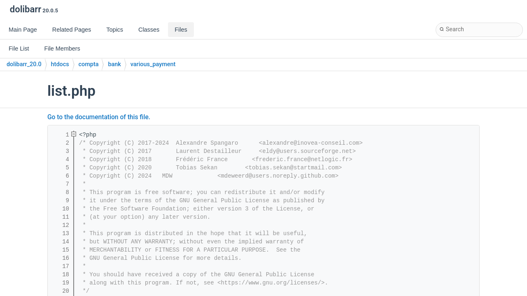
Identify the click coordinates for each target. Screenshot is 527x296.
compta (89, 64)
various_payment (153, 64)
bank (114, 64)
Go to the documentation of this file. (98, 117)
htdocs (60, 64)
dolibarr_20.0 (24, 64)
